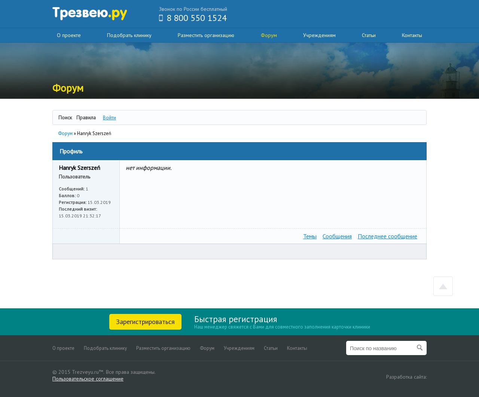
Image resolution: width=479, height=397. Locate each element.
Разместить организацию (206, 35)
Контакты (412, 35)
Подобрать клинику (129, 35)
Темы (310, 236)
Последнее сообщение (387, 236)
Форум (269, 35)
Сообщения (337, 236)
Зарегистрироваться (145, 321)
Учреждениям (319, 35)
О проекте (69, 35)
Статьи (369, 35)
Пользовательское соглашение (87, 378)
